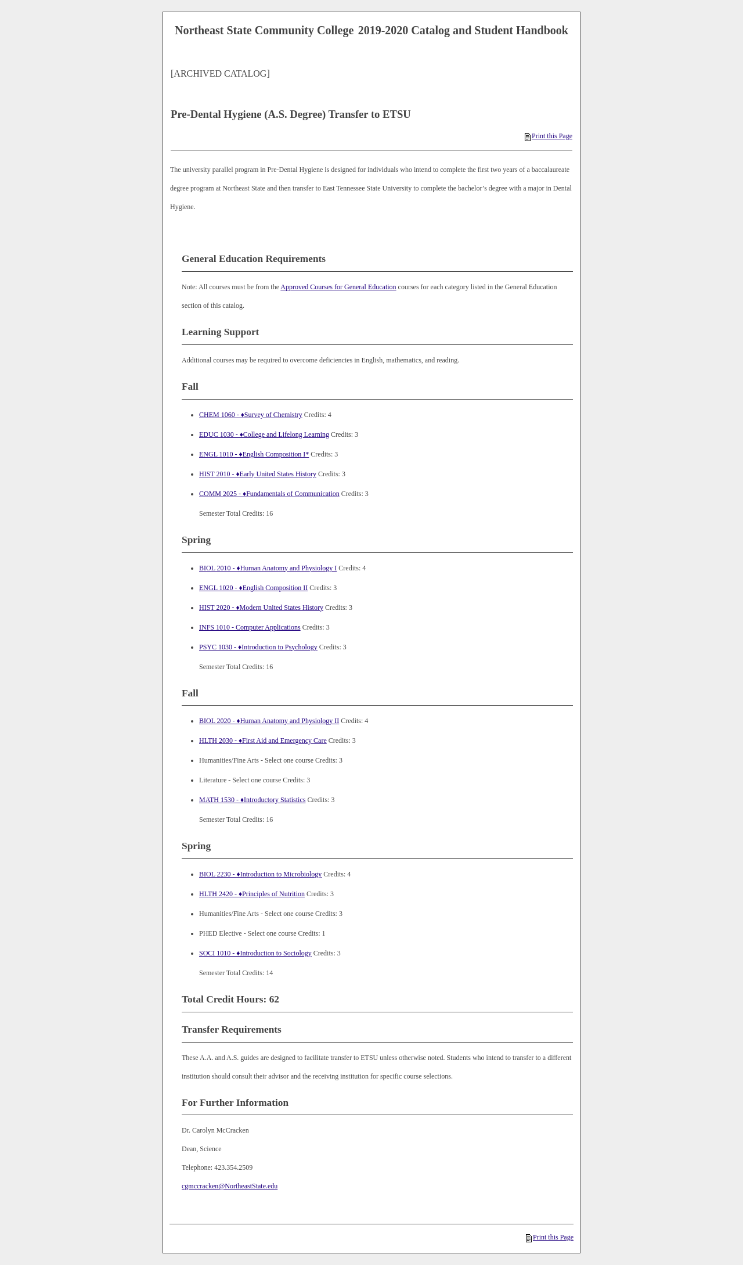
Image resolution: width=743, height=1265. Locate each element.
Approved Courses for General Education (338, 287)
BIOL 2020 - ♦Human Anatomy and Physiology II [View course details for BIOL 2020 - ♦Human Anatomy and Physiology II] (269, 721)
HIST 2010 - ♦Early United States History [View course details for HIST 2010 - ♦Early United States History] (257, 474)
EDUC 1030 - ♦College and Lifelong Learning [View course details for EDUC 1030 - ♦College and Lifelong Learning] (264, 434)
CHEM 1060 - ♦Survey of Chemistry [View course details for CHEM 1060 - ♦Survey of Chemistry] (250, 415)
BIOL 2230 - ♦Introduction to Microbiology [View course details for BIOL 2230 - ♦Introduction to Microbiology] (260, 874)
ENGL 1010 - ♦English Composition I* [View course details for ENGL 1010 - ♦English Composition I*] (254, 454)
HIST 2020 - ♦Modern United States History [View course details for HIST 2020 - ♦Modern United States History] (261, 607)
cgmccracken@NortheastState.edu (229, 1186)
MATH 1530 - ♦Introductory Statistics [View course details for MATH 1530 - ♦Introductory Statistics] (252, 800)
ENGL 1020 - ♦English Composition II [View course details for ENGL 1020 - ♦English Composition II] (253, 588)
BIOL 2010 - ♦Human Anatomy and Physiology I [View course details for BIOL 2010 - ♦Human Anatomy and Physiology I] (268, 568)
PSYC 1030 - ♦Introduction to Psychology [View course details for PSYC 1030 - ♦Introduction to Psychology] (258, 647)
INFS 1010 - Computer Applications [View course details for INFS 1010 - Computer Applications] (250, 627)
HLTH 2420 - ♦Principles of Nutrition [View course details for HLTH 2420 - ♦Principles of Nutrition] (252, 894)
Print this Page (548, 136)
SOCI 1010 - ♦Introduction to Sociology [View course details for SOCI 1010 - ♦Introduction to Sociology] (255, 953)
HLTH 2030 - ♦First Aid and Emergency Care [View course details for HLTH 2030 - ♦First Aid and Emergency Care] (263, 740)
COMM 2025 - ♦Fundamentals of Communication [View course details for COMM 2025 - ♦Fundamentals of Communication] (269, 494)
